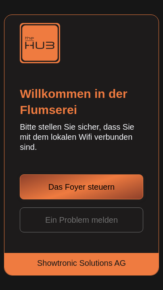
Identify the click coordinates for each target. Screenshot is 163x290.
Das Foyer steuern (81, 186)
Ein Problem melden (81, 219)
